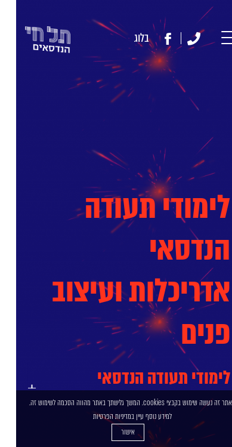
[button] (215, 38)
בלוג (125, 38)
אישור (112, 431)
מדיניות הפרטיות (96, 416)
